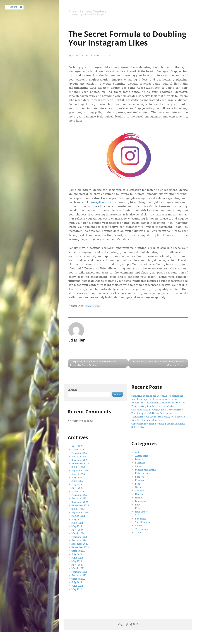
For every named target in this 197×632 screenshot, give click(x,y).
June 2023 (77, 557)
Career (138, 466)
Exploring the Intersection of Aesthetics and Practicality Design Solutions (93, 363)
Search (72, 389)
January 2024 (78, 540)
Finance (139, 480)
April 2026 (77, 446)
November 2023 (80, 547)
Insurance (141, 501)
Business (140, 462)
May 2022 (76, 589)
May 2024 (76, 526)
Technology (141, 529)
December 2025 (79, 460)
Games (139, 487)
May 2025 (76, 484)
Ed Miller (78, 55)
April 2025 (77, 487)
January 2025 (78, 498)
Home (138, 497)
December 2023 (79, 543)
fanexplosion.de (100, 202)
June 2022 (77, 585)
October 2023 (78, 550)
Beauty (139, 459)
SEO (137, 515)
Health (139, 494)
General (139, 490)
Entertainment (144, 473)
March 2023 (77, 568)
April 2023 (77, 564)
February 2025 (79, 494)
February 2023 (79, 571)
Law (137, 504)
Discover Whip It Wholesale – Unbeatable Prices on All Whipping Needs (159, 363)
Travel (138, 532)
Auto (137, 452)
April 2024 (77, 529)
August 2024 (78, 515)
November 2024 (80, 505)
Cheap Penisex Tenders (87, 11)
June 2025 (77, 480)
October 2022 (78, 578)
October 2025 (78, 467)
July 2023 (76, 554)
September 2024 (80, 512)
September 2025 (80, 470)
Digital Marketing (145, 469)
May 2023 (76, 561)
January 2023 (78, 575)
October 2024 (78, 509)
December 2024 (79, 501)
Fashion (139, 476)
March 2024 (78, 533)
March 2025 (77, 491)
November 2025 (80, 463)
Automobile (141, 455)
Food (137, 483)
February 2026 (79, 452)
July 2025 (76, 477)
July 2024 (76, 519)
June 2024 (77, 522)
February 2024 (79, 536)
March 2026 (77, 449)
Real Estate (141, 511)
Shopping (140, 518)
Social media (93, 306)
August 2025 (78, 474)
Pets (137, 508)
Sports (138, 525)
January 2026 (78, 456)
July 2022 (76, 582)
